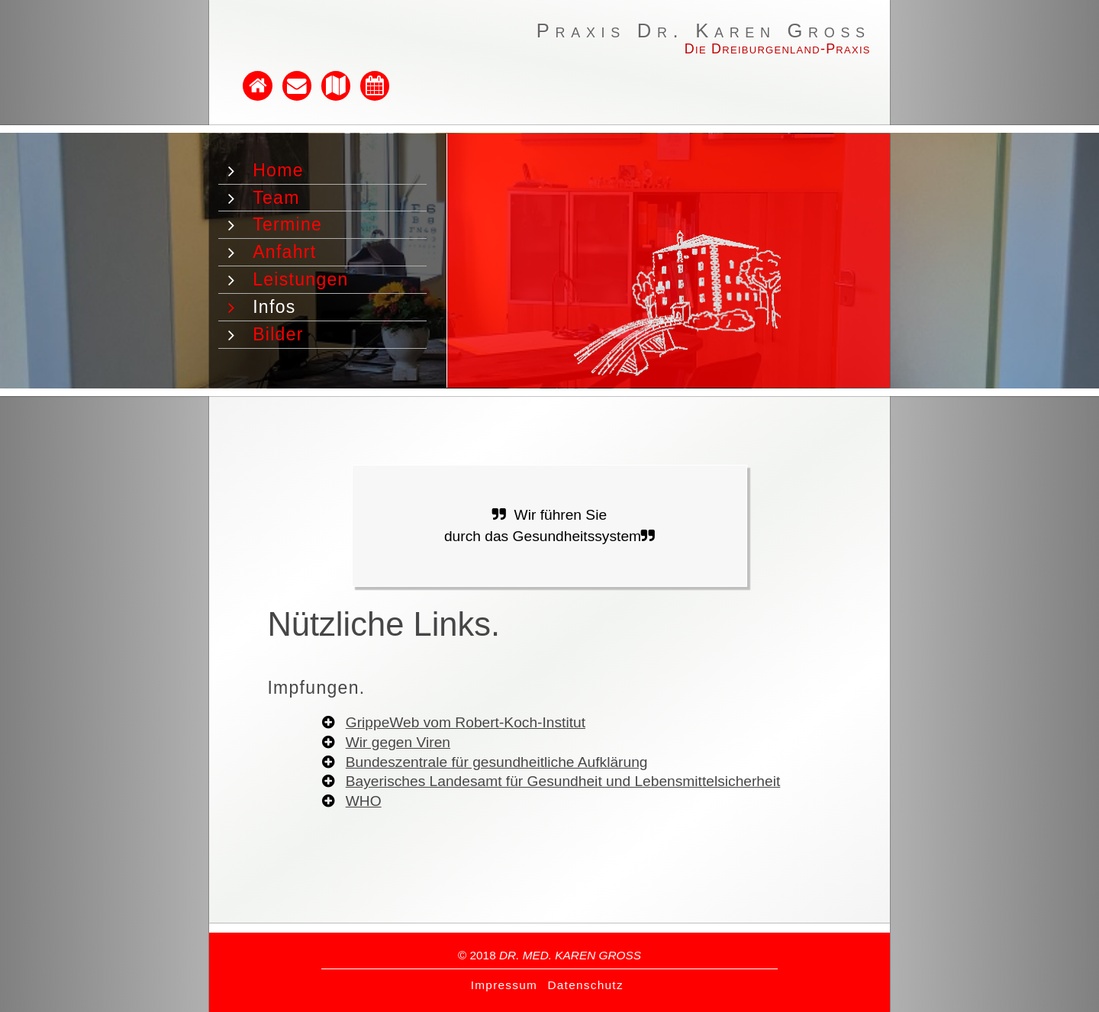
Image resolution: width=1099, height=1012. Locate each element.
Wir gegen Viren (398, 742)
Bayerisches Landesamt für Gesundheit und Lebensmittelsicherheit (563, 781)
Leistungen (301, 279)
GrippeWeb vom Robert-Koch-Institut (465, 722)
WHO (364, 801)
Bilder (278, 334)
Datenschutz (585, 984)
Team (276, 198)
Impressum (504, 984)
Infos (274, 307)
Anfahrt (284, 252)
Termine (287, 224)
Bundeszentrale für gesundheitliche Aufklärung (497, 762)
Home (278, 170)
